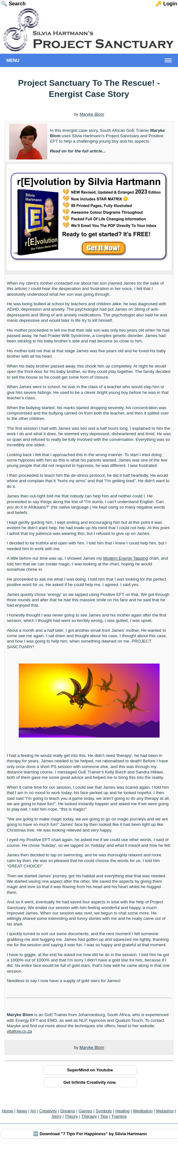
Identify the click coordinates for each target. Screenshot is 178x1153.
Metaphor (165, 1111)
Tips (104, 1116)
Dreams (67, 1111)
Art (33, 1111)
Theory (71, 1116)
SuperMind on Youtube (90, 1070)
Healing (122, 1111)
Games (85, 1111)
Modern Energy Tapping (125, 558)
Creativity (48, 1111)
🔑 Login (166, 3)
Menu (12, 60)
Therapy (89, 1116)
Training (119, 1116)
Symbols (104, 1111)
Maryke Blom (92, 114)
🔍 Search (13, 3)
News (21, 1111)
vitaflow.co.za (19, 1031)
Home (7, 1111)
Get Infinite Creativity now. (90, 1082)
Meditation (143, 1111)
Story (56, 1116)
